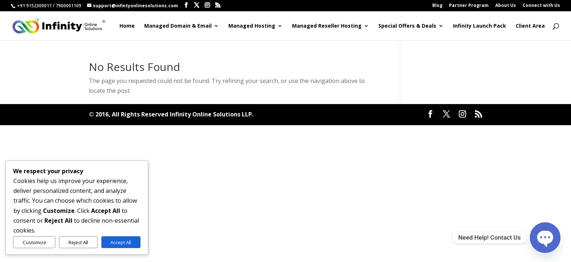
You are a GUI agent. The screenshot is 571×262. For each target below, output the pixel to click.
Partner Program (469, 5)
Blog (437, 5)
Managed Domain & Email (178, 26)
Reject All (78, 242)
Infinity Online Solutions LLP (211, 114)
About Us (505, 5)
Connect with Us (541, 5)
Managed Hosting (251, 26)
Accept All (120, 242)
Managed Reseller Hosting (327, 26)
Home (127, 26)
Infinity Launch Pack (479, 26)
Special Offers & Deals (407, 26)
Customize (34, 242)
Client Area (530, 26)
